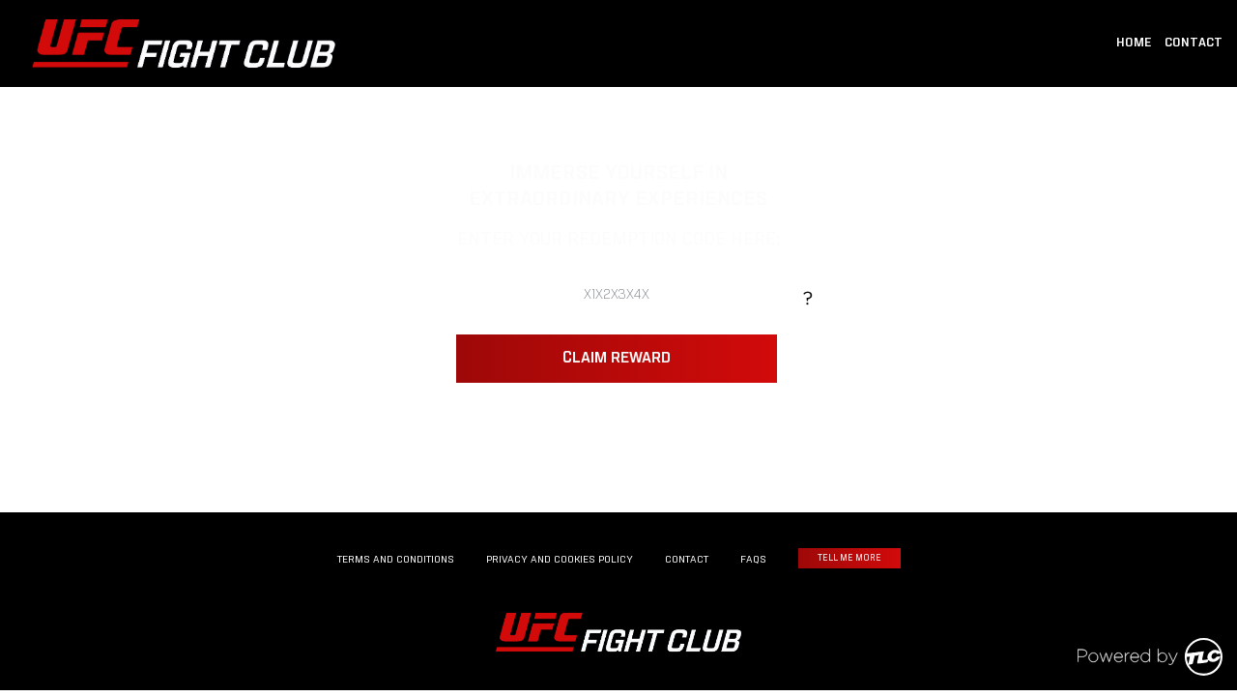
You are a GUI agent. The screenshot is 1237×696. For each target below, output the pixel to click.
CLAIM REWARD (616, 358)
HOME (1134, 43)
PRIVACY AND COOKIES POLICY (559, 560)
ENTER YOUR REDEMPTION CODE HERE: (618, 241)
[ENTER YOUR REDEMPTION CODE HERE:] (616, 296)
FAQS (753, 560)
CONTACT (1194, 43)
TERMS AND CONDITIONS (395, 560)
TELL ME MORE (849, 558)
